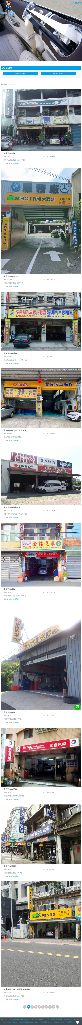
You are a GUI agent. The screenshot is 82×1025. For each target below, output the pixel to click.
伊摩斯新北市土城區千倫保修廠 (17, 989)
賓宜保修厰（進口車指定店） (16, 431)
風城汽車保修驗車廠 (12, 507)
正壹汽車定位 (9, 153)
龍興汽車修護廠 (10, 353)
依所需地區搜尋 (20, 73)
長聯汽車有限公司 (11, 276)
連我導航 (16, 163)
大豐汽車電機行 (10, 866)
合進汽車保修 (9, 712)
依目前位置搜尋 (58, 73)
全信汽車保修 (9, 589)
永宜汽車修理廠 (10, 789)
